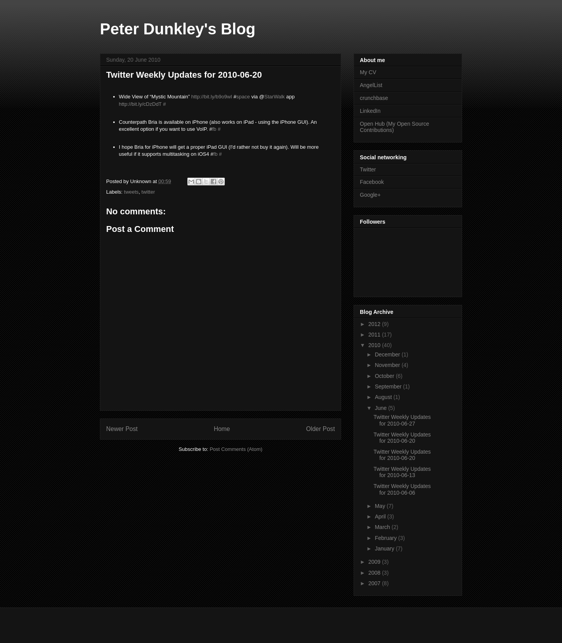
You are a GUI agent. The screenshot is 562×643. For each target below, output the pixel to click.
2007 (375, 583)
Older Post (320, 429)
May (380, 506)
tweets (131, 192)
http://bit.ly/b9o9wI (211, 97)
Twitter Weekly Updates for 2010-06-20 (402, 437)
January (385, 548)
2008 (375, 573)
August (384, 397)
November (388, 365)
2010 (375, 345)
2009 (375, 562)
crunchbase (374, 98)
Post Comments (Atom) (236, 449)
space (243, 97)
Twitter (368, 169)
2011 (375, 334)
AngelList (371, 85)
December (388, 354)
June (381, 408)
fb (214, 129)
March (383, 527)
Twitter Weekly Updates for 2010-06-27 (402, 420)
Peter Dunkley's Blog (178, 28)
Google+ (370, 195)
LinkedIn (370, 111)
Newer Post (122, 429)
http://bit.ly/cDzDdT (140, 104)
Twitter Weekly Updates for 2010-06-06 (402, 489)
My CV (368, 72)
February (386, 538)
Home (222, 429)
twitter (148, 192)
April (381, 516)
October (385, 376)
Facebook (372, 182)
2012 (375, 324)
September (389, 386)
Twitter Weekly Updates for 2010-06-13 (402, 472)
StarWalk (274, 97)
